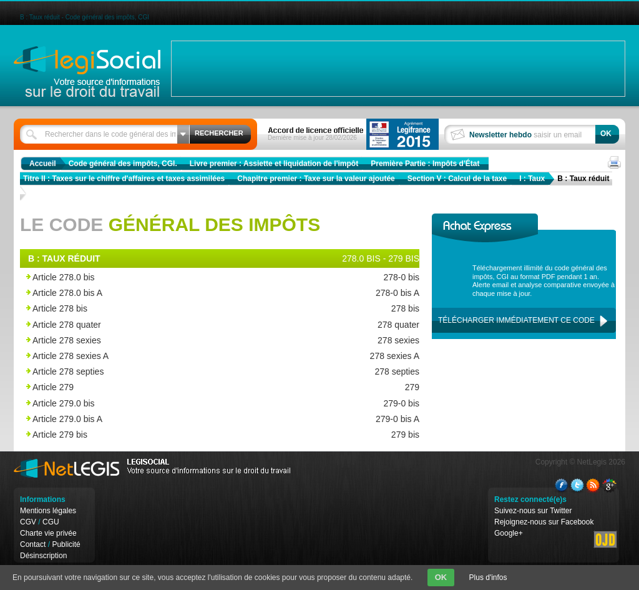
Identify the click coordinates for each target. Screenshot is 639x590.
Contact (33, 544)
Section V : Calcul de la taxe (457, 178)
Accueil (42, 163)
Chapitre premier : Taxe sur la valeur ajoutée (316, 178)
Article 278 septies (190, 371)
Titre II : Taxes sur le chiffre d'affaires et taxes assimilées (124, 178)
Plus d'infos (488, 577)
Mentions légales (48, 510)
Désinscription (43, 555)
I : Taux (532, 178)
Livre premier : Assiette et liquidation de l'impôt (274, 163)
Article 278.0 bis (190, 277)
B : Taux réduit (583, 178)
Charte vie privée (48, 533)
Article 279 (190, 387)
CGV (28, 522)
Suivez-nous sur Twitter (533, 510)
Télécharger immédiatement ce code (516, 320)
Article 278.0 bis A (190, 293)
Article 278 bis (190, 308)
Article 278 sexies (190, 340)
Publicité (66, 544)
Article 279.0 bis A (190, 419)
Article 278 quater (190, 325)
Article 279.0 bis (190, 403)
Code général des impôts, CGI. (123, 163)
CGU (50, 522)
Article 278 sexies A (190, 356)
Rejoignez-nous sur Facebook (543, 522)
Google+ (508, 533)
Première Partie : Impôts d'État (425, 163)
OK (441, 577)
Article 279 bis (190, 435)
